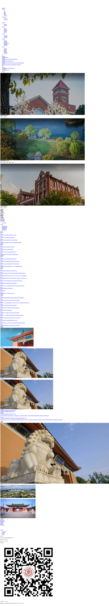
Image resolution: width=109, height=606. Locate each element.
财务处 (3, 533)
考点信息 (5, 31)
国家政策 (5, 25)
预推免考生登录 (4, 226)
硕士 (4, 11)
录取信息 (5, 50)
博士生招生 (5, 35)
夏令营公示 (5, 52)
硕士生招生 (5, 36)
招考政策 (3, 22)
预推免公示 (5, 53)
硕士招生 (5, 29)
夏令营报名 (5, 44)
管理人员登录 (6, 19)
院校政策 (5, 24)
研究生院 (3, 532)
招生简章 (3, 60)
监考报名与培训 (6, 43)
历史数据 (5, 51)
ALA (23, 603)
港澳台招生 (5, 30)
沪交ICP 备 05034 (15, 603)
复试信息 (5, 49)
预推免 (5, 14)
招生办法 (5, 48)
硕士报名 (5, 40)
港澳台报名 (5, 42)
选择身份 (3, 9)
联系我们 (3, 8)
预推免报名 (5, 45)
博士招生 (5, 28)
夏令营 (5, 13)
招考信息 (3, 58)
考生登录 (5, 18)
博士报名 (5, 41)
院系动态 (5, 32)
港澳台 (5, 12)
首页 (3, 54)
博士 (4, 10)
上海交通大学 (4, 531)
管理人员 (5, 15)
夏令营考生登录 (4, 227)
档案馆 (3, 534)
